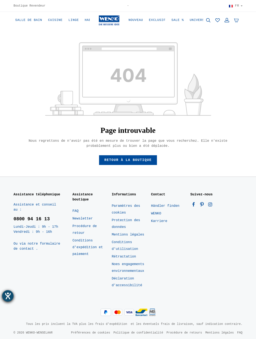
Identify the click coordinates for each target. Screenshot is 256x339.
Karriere (159, 221)
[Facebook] (194, 205)
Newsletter (82, 218)
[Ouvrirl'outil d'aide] (8, 296)
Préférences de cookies (90, 333)
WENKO (156, 213)
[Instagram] (210, 205)
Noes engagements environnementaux (128, 267)
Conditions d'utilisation (125, 245)
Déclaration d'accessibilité (127, 282)
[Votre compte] (227, 20)
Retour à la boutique (128, 160)
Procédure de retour (84, 229)
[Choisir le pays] (235, 6)
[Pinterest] (203, 205)
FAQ (75, 211)
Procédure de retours (184, 333)
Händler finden (165, 206)
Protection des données (126, 223)
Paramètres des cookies (126, 209)
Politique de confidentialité (138, 333)
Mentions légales (128, 234)
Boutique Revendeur (29, 6)
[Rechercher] (208, 20)
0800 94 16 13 (32, 219)
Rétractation (124, 256)
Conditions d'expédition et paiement (87, 247)
